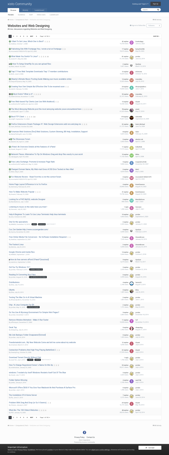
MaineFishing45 (16, 134)
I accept (149, 448)
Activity (25, 10)
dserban (14, 239)
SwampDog (15, 352)
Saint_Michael (15, 126)
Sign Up (155, 4)
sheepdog (14, 330)
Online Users (41, 15)
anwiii (137, 109)
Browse (13, 10)
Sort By (156, 36)
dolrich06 (138, 117)
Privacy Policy (79, 437)
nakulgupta (15, 157)
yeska (13, 382)
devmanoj (14, 187)
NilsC (12, 66)
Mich (12, 74)
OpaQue (138, 64)
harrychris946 (139, 49)
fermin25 (138, 282)
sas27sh (14, 360)
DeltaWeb (138, 147)
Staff (31, 15)
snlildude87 (15, 111)
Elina (12, 285)
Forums (11, 15)
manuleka (138, 79)
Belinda (13, 247)
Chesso (13, 405)
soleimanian (15, 367)
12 (35, 117)
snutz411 (14, 59)
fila (12, 397)
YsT (136, 320)
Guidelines (21, 15)
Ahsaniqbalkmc (140, 87)
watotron (14, 262)
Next (31, 36)
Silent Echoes (15, 96)
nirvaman (14, 345)
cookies (50, 450)
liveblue (13, 44)
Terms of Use (12, 450)
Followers (151, 25)
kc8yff (13, 119)
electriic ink (15, 142)
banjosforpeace (16, 81)
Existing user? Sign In (140, 4)
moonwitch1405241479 (19, 51)
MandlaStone (15, 202)
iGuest (137, 102)
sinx (12, 217)
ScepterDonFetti (140, 162)
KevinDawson (140, 184)
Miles (137, 154)
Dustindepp (139, 41)
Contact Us (91, 437)
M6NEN (13, 224)
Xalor (137, 132)
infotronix (138, 72)
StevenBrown (139, 237)
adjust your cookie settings (100, 450)
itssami (13, 194)
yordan (137, 56)
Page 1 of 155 (45, 36)
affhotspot (14, 322)
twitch (13, 89)
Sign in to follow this (138, 25)
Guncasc (14, 209)
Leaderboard (54, 15)
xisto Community (20, 4)
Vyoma (13, 232)
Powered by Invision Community (84, 442)
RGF (12, 412)
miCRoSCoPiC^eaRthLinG (19, 104)
